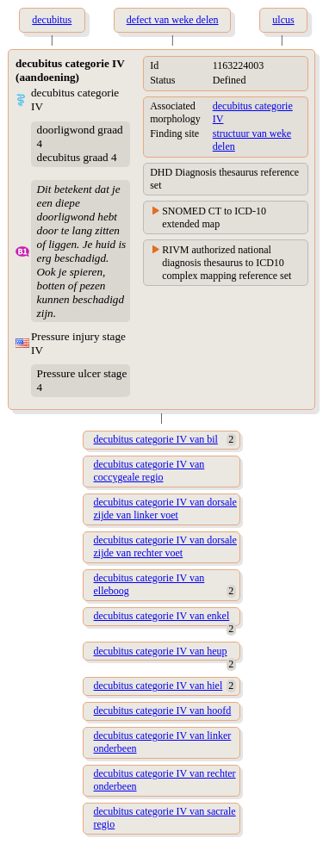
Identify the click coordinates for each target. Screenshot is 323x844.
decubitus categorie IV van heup (160, 651)
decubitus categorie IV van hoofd (163, 710)
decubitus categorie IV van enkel (162, 616)
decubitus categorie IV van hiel (158, 686)
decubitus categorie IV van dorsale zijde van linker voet (165, 508)
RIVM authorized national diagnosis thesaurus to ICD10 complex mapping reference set (226, 263)
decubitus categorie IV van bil (156, 439)
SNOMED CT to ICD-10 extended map (214, 217)
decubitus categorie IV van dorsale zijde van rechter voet (165, 546)
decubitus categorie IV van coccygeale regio (149, 470)
